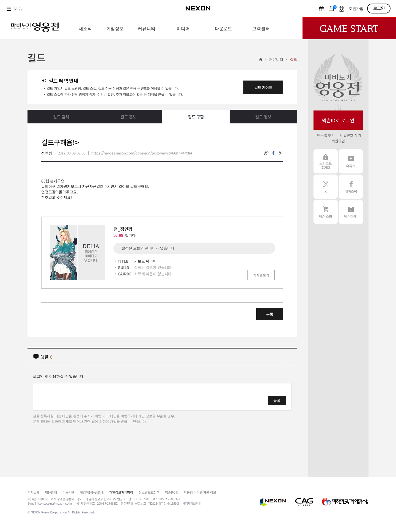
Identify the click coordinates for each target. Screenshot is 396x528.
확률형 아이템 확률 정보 (200, 492)
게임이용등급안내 (92, 492)
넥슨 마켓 (351, 212)
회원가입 (356, 9)
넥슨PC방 (171, 492)
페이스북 (351, 187)
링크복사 (266, 153)
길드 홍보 (128, 117)
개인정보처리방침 (121, 492)
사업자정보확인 (191, 503)
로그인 (379, 8)
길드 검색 (61, 117)
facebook (273, 153)
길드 (293, 59)
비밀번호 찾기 (350, 135)
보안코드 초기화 (326, 161)
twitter (280, 153)
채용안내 (51, 492)
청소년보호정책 (149, 492)
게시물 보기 (261, 275)
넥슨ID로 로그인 (338, 120)
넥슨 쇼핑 (326, 212)
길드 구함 (196, 117)
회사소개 (33, 492)
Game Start (349, 28)
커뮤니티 (276, 59)
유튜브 (351, 161)
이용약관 (68, 492)
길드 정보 (263, 117)
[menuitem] (85, 28)
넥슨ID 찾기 (326, 135)
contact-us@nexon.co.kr (55, 503)
